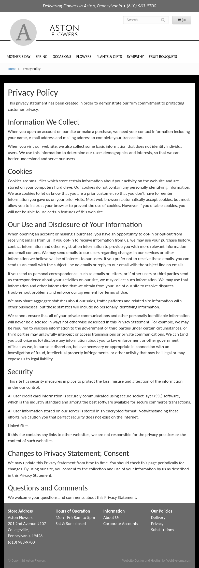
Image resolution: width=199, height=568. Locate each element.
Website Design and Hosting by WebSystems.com (156, 560)
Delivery (158, 517)
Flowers (83, 56)
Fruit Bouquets (163, 56)
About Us (111, 517)
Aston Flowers (55, 32)
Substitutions (162, 529)
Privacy (157, 523)
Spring (42, 56)
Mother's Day (19, 56)
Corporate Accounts (120, 523)
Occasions (61, 56)
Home (12, 69)
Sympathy (135, 56)
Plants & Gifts (109, 56)
